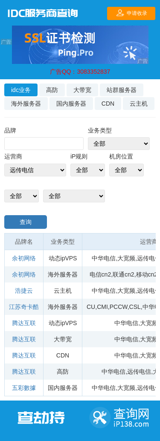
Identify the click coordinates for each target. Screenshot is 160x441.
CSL (135, 306)
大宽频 (126, 258)
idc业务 (21, 89)
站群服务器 (122, 89)
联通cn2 (123, 274)
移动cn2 (147, 274)
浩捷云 (24, 290)
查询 (26, 222)
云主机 (139, 103)
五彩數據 (24, 387)
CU (91, 306)
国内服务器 (71, 103)
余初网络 (24, 258)
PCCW (119, 306)
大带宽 (82, 89)
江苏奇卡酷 (24, 306)
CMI (102, 306)
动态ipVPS (63, 258)
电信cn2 (100, 274)
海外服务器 (26, 103)
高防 (52, 89)
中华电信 (104, 258)
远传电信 (139, 371)
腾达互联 (24, 323)
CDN (108, 103)
